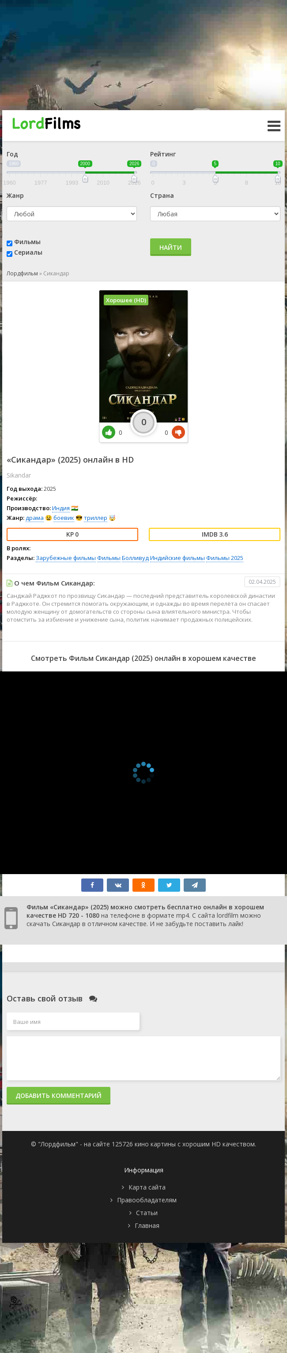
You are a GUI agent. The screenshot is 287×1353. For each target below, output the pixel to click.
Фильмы (27, 241)
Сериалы (28, 252)
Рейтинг (163, 154)
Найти (170, 247)
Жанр (15, 195)
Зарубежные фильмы (66, 558)
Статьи (147, 1212)
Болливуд (135, 558)
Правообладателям (147, 1200)
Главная (147, 1225)
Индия (61, 508)
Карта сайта (147, 1187)
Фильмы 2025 (224, 558)
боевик (63, 518)
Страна (162, 195)
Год (12, 154)
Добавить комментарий (58, 1095)
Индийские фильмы (177, 558)
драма (35, 518)
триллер (95, 518)
